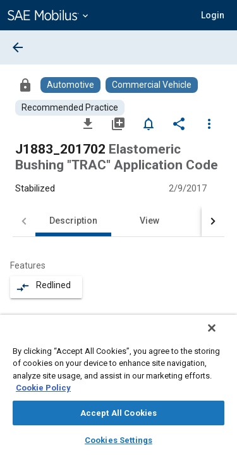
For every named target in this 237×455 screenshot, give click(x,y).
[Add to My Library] (118, 123)
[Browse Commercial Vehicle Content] (152, 85)
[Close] (220, 336)
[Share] (178, 123)
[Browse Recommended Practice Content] (70, 108)
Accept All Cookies (118, 413)
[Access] (25, 84)
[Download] (87, 123)
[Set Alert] (148, 123)
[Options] (209, 123)
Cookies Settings (118, 440)
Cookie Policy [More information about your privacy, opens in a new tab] (43, 387)
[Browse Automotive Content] (70, 85)
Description (73, 220)
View (149, 220)
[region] (118, 389)
